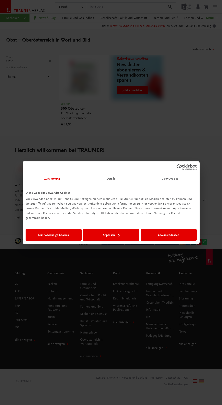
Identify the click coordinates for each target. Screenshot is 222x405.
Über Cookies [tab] (169, 178)
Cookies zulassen (168, 235)
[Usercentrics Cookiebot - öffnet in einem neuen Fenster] (179, 167)
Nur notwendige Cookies (53, 235)
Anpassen (111, 235)
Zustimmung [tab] (52, 178)
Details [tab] (111, 178)
